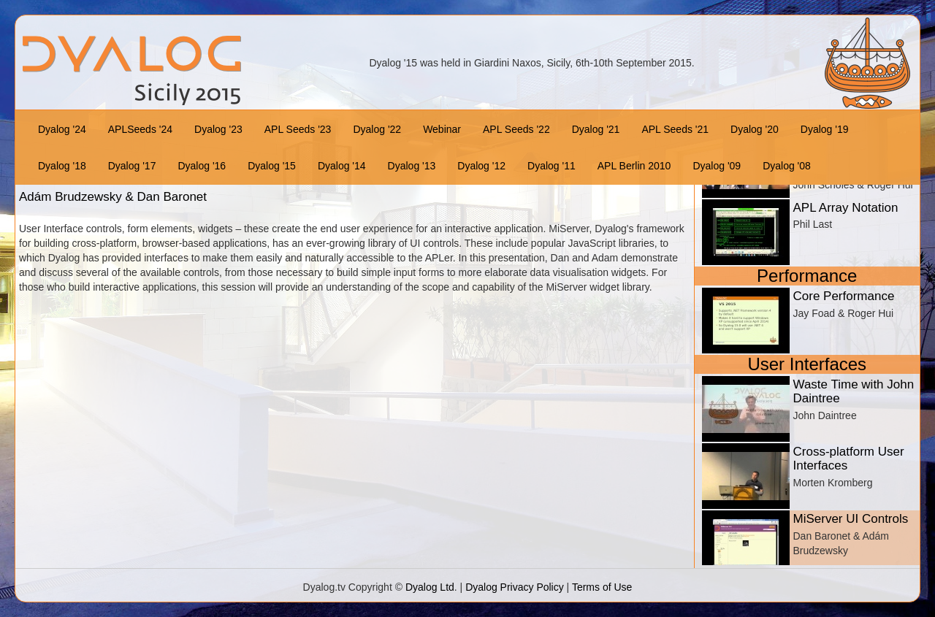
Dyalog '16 (202, 166)
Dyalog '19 (825, 129)
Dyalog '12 (481, 166)
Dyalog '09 (716, 166)
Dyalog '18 (62, 166)
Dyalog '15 (272, 166)
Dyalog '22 (377, 129)
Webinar (442, 129)
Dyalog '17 (132, 166)
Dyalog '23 (218, 129)
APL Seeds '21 (675, 129)
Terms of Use (602, 587)
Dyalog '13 (412, 166)
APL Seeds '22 (516, 129)
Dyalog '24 (62, 129)
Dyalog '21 (596, 129)
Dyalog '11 (551, 166)
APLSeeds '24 (140, 129)
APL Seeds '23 (298, 129)
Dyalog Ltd (429, 587)
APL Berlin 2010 (634, 166)
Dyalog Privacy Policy (514, 587)
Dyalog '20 (754, 129)
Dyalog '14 (342, 166)
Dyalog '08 (787, 166)
